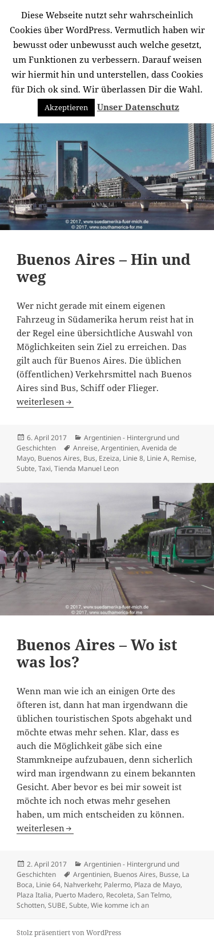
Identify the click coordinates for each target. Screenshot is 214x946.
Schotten (31, 905)
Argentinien (119, 448)
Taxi (44, 468)
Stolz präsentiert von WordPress (69, 932)
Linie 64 (48, 884)
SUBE (57, 905)
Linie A (157, 458)
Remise (183, 458)
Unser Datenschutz (138, 106)
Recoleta (120, 895)
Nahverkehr (82, 884)
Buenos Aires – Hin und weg (104, 268)
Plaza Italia (34, 895)
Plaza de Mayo (157, 884)
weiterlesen (45, 401)
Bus (89, 458)
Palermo (117, 884)
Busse (169, 874)
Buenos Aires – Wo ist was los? (97, 653)
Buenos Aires (59, 458)
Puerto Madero (79, 895)
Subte (26, 468)
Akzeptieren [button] (66, 107)
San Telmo (153, 895)
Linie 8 (133, 458)
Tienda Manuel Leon (86, 468)
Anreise (85, 448)
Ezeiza (109, 458)
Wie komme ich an (120, 905)
